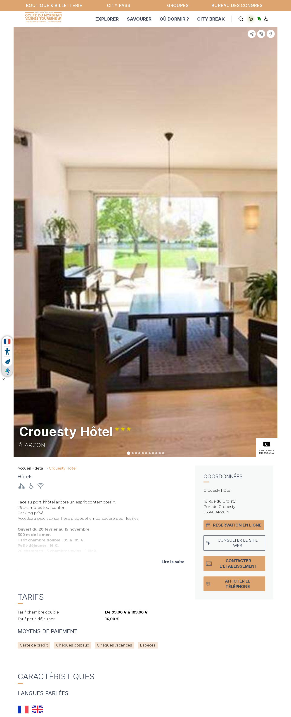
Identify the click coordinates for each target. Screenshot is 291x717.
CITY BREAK (211, 19)
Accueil (24, 468)
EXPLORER (107, 19)
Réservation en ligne (233, 525)
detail (40, 468)
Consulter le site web (232, 543)
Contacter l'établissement (231, 563)
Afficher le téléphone (228, 584)
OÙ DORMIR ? (174, 19)
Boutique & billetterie (54, 5)
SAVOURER (139, 19)
